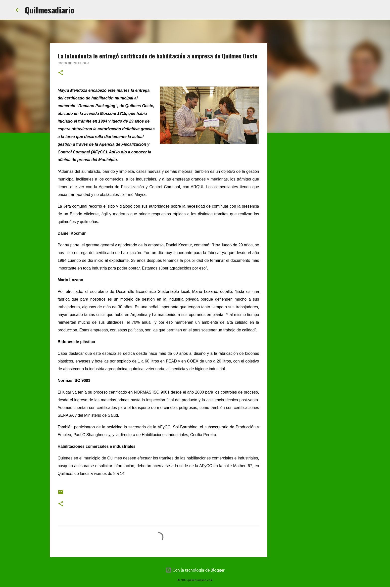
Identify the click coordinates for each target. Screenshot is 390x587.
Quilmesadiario (49, 10)
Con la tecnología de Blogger (195, 570)
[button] (61, 73)
